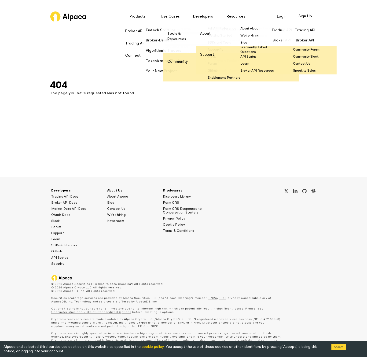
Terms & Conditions (178, 230)
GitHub (56, 251)
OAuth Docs (60, 215)
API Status (59, 257)
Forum (56, 227)
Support (57, 233)
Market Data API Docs (69, 208)
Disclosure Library (177, 196)
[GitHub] (304, 191)
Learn (55, 239)
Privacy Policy (174, 218)
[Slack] (313, 191)
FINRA (212, 298)
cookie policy (153, 347)
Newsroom (115, 221)
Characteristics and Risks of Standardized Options (91, 312)
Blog (110, 202)
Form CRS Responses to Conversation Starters (182, 210)
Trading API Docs (64, 196)
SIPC (222, 298)
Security (57, 263)
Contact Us (116, 208)
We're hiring (116, 215)
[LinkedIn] (295, 191)
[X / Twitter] (286, 191)
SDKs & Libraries (64, 245)
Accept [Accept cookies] (338, 347)
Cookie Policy (174, 224)
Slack (55, 221)
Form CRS (171, 202)
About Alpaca (117, 196)
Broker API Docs (64, 202)
